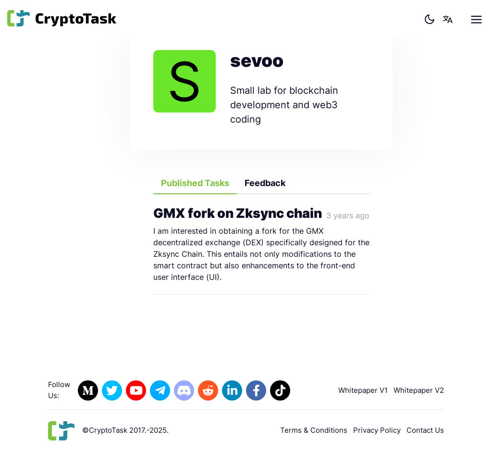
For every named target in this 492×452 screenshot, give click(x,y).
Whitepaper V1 (363, 390)
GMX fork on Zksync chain (237, 213)
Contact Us (425, 430)
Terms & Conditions (313, 430)
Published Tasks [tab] (195, 183)
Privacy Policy (377, 430)
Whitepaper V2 (419, 390)
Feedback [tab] (265, 183)
